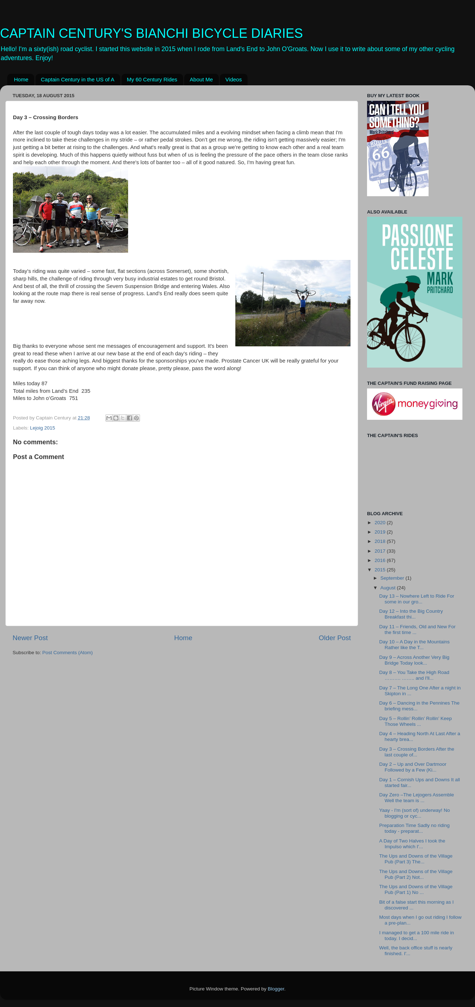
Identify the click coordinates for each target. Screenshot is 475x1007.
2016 (381, 560)
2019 (381, 532)
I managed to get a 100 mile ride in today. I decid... (416, 935)
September (393, 578)
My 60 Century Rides (152, 79)
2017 (381, 551)
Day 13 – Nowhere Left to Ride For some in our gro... (416, 598)
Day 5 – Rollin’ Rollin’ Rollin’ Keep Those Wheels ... (415, 721)
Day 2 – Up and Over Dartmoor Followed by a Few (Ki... (413, 767)
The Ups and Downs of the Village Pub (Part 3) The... (416, 858)
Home (21, 79)
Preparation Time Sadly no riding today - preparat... (414, 828)
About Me (201, 79)
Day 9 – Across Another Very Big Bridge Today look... (414, 660)
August (388, 587)
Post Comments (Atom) (67, 652)
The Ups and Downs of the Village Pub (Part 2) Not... (416, 874)
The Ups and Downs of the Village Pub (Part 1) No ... (416, 889)
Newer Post (30, 638)
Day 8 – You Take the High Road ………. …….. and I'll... (414, 675)
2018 (381, 541)
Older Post (335, 638)
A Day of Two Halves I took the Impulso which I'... (412, 843)
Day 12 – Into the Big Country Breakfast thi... (411, 614)
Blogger (276, 989)
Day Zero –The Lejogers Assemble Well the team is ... (416, 797)
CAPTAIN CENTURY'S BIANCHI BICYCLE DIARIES (151, 33)
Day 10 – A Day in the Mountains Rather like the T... (414, 644)
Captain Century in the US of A (77, 79)
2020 (381, 522)
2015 (381, 569)
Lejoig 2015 (42, 428)
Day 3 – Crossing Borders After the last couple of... (416, 752)
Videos (233, 79)
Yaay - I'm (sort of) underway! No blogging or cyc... (414, 813)
